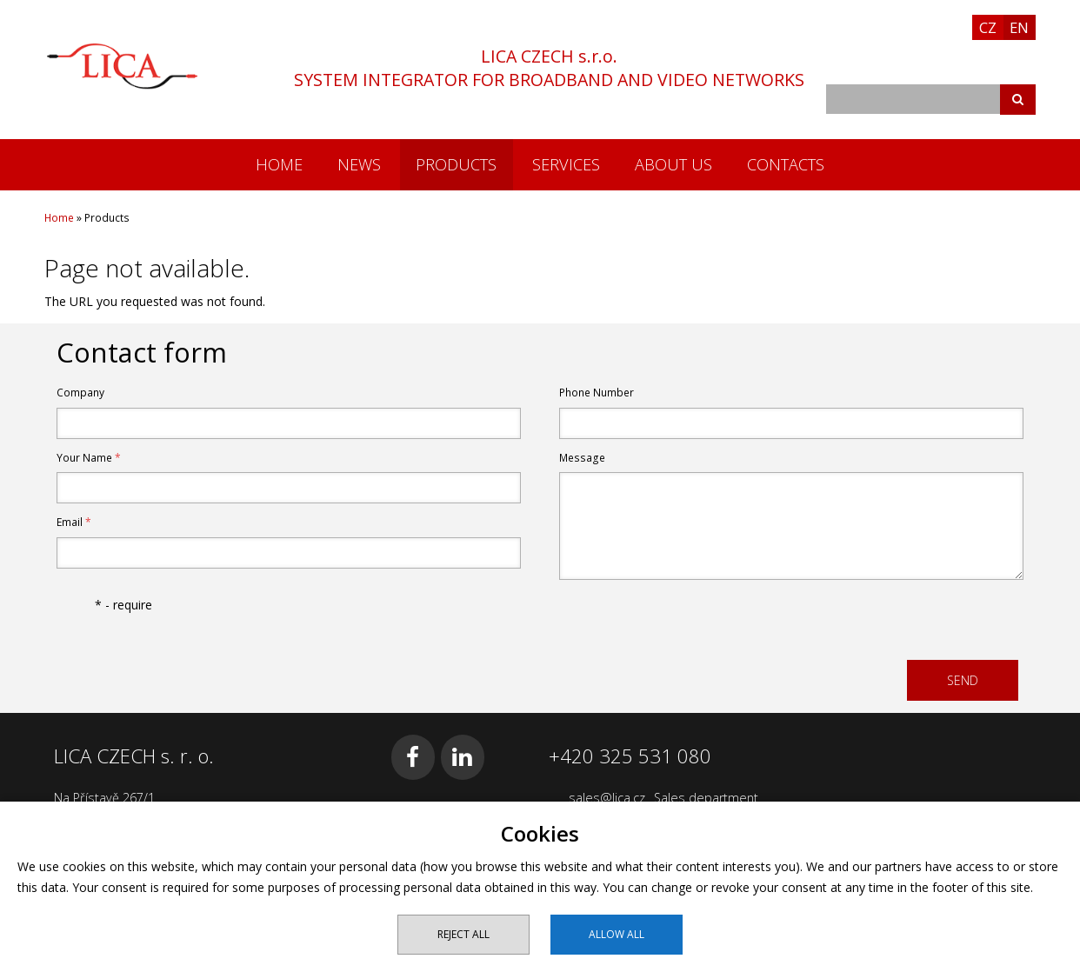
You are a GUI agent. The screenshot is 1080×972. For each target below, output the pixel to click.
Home (279, 164)
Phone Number (596, 392)
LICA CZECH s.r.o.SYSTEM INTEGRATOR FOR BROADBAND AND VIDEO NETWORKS (549, 67)
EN (1019, 27)
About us (673, 164)
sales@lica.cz (607, 797)
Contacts (785, 164)
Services (566, 164)
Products (456, 164)
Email (74, 522)
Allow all (616, 934)
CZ (988, 27)
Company (80, 392)
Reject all (463, 934)
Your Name (89, 457)
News (359, 164)
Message (582, 457)
